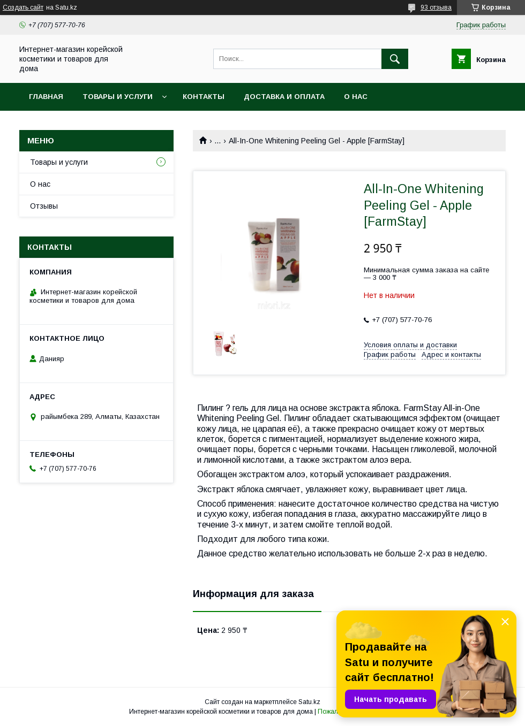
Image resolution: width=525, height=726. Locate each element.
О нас (356, 97)
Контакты (203, 97)
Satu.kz (309, 702)
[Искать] (394, 59)
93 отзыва (436, 7)
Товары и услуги (117, 97)
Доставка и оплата (284, 97)
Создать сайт (23, 7)
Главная (46, 97)
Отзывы (44, 206)
